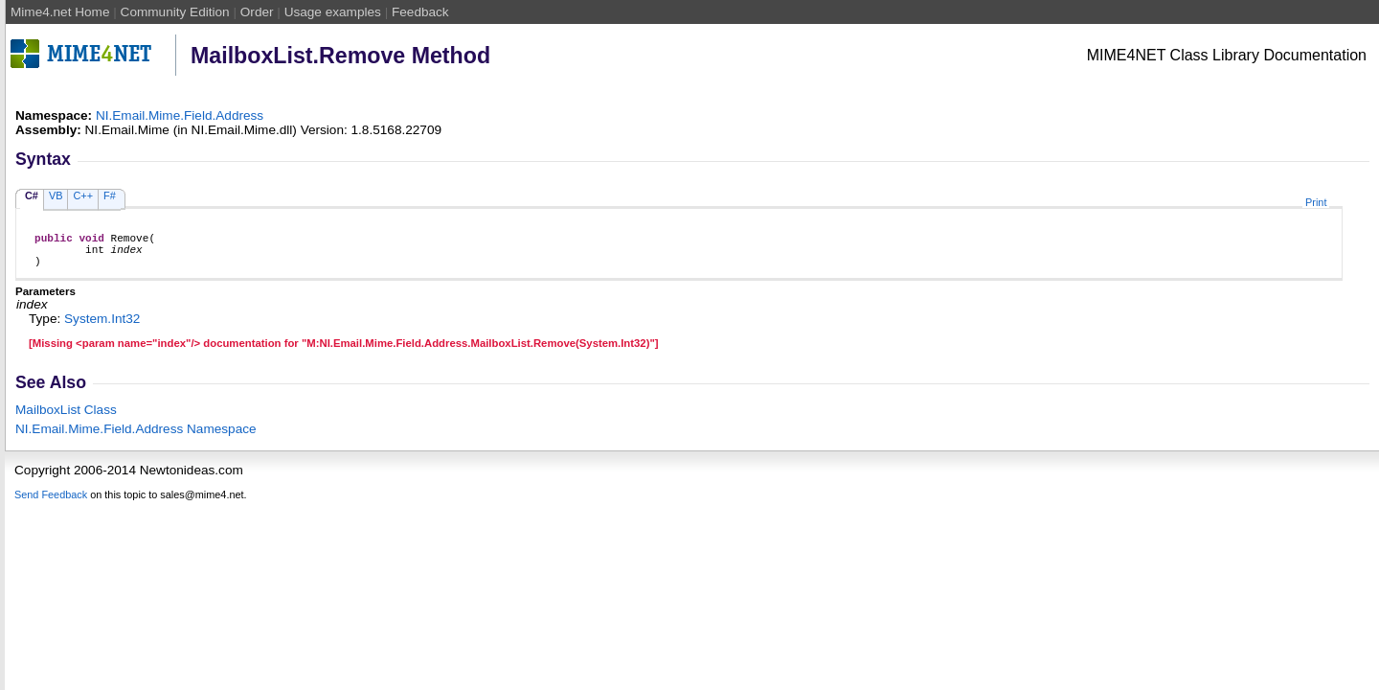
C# (31, 195)
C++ (83, 195)
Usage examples (332, 12)
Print (1315, 202)
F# (109, 195)
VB (56, 195)
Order (257, 12)
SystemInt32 (102, 327)
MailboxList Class (66, 418)
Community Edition (175, 12)
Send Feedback (50, 503)
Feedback (420, 12)
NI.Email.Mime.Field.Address (179, 115)
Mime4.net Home (60, 12)
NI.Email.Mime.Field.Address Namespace (136, 437)
